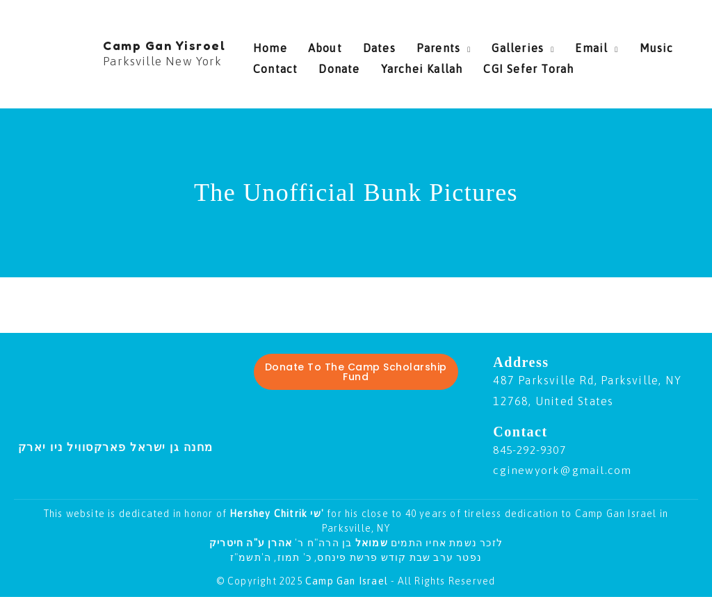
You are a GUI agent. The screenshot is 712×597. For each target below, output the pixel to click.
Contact (668, 44)
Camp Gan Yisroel (164, 45)
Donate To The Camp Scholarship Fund (356, 372)
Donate (273, 65)
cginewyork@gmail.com (562, 470)
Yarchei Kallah (349, 65)
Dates (365, 44)
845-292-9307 (532, 449)
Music (615, 44)
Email (556, 44)
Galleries (490, 44)
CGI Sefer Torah (449, 65)
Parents (417, 44)
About (318, 44)
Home (270, 44)
